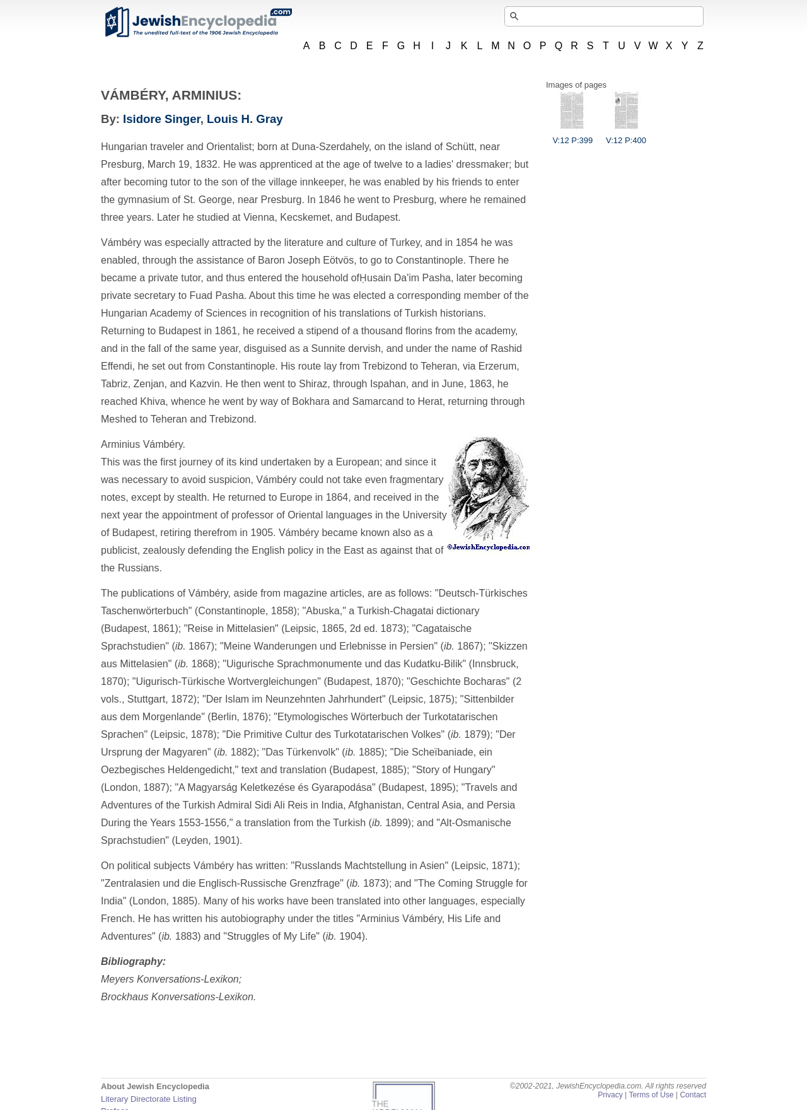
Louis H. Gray (245, 119)
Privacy (610, 1094)
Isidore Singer (161, 119)
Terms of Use (651, 1094)
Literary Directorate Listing (149, 1099)
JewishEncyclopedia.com (198, 22)
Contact (693, 1094)
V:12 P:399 (572, 135)
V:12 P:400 (626, 135)
